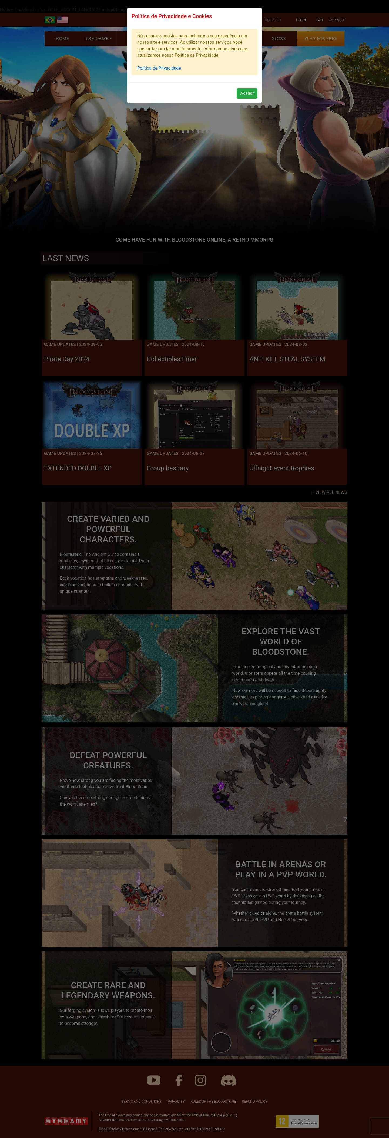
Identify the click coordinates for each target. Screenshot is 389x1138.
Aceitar (247, 93)
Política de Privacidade (159, 68)
